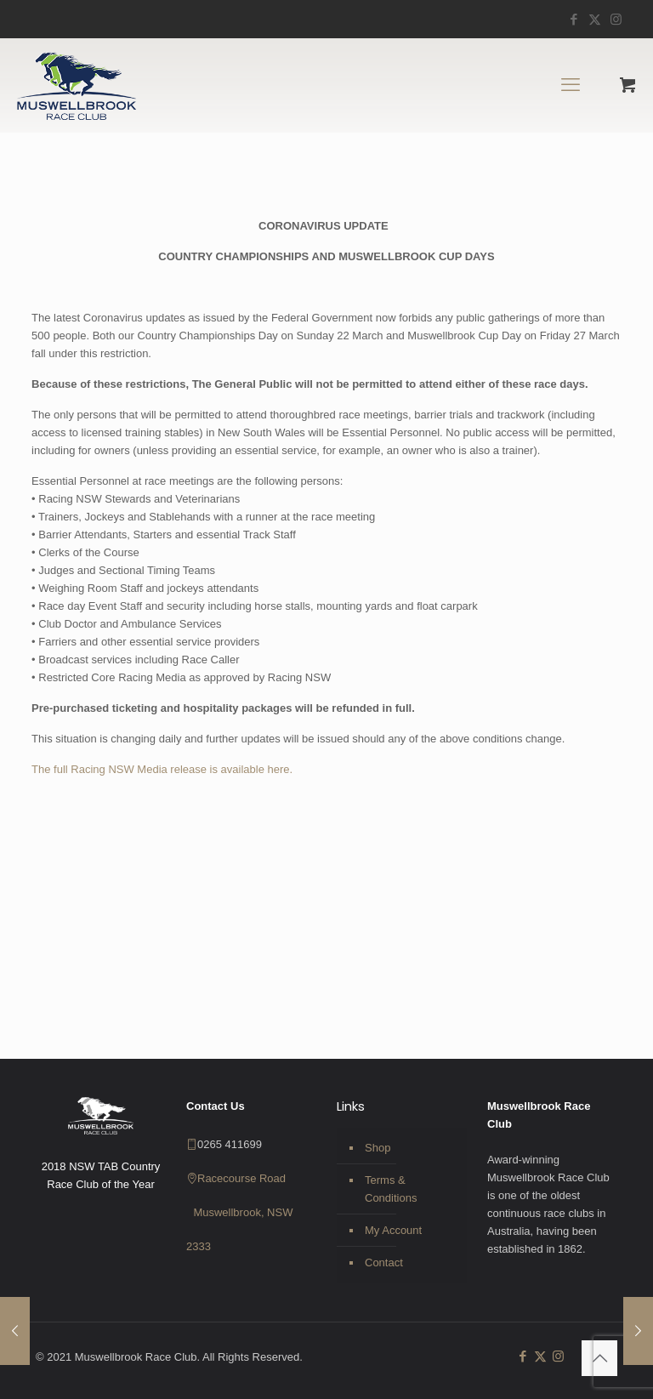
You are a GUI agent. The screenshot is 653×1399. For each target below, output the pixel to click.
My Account (393, 1230)
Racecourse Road (241, 1178)
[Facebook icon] (573, 19)
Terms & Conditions (391, 1189)
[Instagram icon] (616, 19)
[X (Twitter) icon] (594, 19)
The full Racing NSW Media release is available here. (161, 769)
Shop (377, 1147)
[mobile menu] (570, 85)
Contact (384, 1262)
